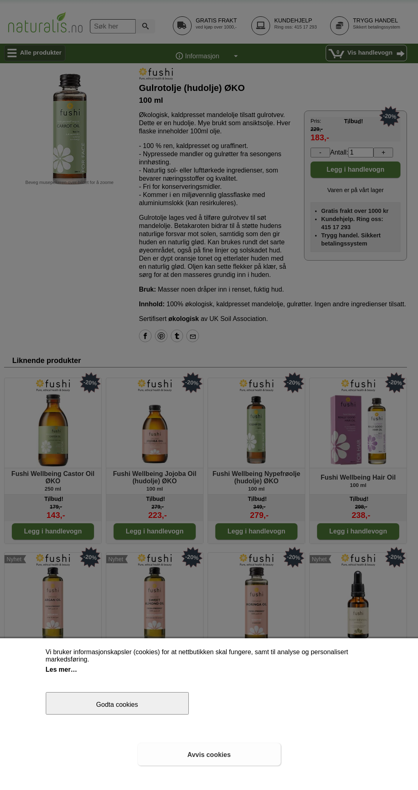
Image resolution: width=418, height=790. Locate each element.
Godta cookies (117, 704)
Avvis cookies (208, 754)
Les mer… (61, 669)
